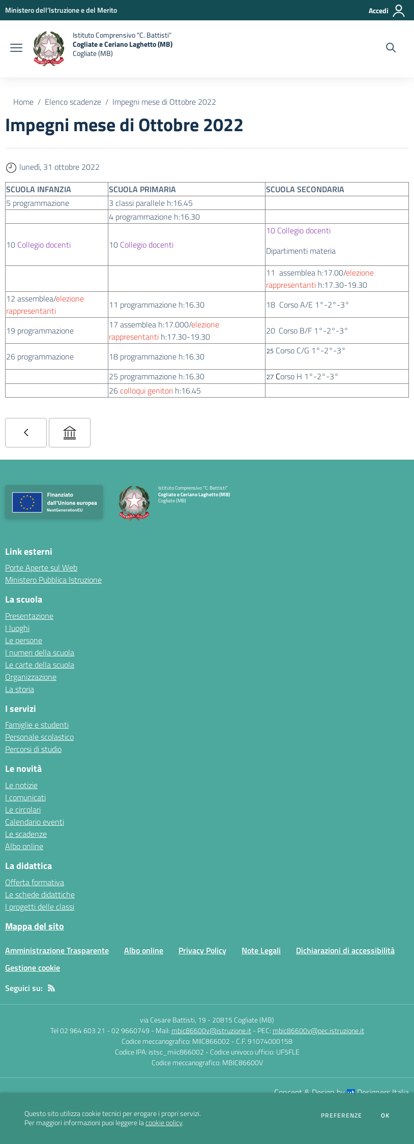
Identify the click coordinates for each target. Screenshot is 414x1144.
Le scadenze (26, 834)
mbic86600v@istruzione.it (211, 1030)
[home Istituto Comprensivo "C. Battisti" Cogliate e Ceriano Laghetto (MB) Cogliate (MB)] (102, 49)
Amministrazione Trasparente (57, 950)
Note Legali (261, 950)
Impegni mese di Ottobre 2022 (164, 102)
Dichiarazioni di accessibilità (345, 950)
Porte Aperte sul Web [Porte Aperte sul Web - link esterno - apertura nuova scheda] (41, 567)
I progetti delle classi (39, 906)
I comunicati (25, 797)
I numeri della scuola (39, 652)
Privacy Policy (202, 950)
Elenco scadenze (73, 102)
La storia (19, 689)
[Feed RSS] (51, 987)
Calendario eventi (34, 822)
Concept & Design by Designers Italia (341, 1092)
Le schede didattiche (40, 894)
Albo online (24, 846)
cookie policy (163, 1122)
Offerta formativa (34, 882)
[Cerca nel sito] (391, 48)
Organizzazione (30, 677)
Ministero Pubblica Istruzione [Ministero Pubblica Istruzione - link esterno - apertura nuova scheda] (53, 580)
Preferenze (341, 1115)
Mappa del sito (34, 926)
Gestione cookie (32, 967)
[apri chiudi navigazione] (16, 49)
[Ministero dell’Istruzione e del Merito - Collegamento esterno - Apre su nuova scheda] (61, 10)
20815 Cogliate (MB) (243, 1019)
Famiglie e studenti (37, 724)
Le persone (23, 640)
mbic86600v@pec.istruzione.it (318, 1030)
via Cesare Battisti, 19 (173, 1019)
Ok (385, 1115)
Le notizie (21, 785)
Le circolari (23, 809)
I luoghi (17, 628)
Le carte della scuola (39, 664)
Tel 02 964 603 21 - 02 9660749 (100, 1030)
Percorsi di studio (33, 749)
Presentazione (29, 616)
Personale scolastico (39, 737)
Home (23, 102)
